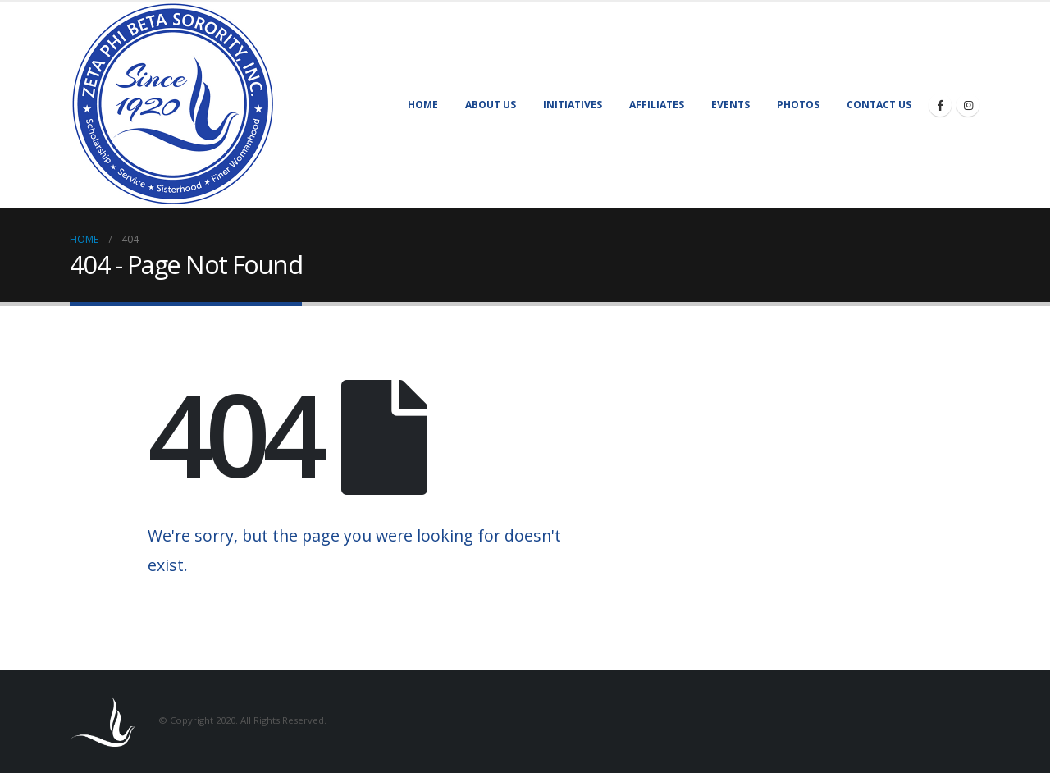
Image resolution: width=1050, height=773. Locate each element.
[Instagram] (967, 105)
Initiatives (572, 105)
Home (423, 105)
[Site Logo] (172, 105)
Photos (798, 105)
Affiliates (656, 105)
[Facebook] (940, 105)
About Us (490, 105)
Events (730, 105)
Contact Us (879, 105)
